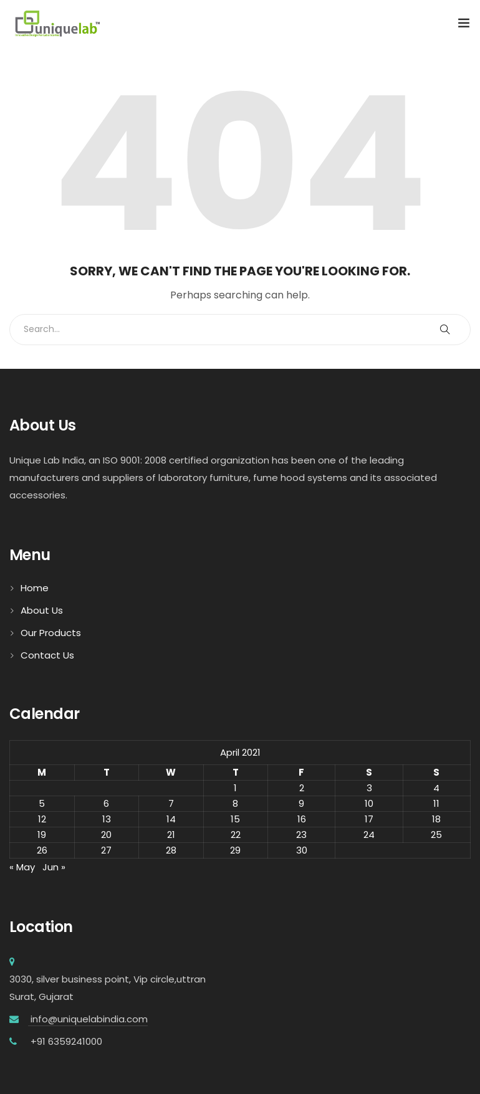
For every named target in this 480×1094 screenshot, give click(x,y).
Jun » (53, 866)
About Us (42, 610)
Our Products (51, 632)
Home (35, 587)
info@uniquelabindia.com (88, 1018)
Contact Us (47, 655)
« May (22, 866)
